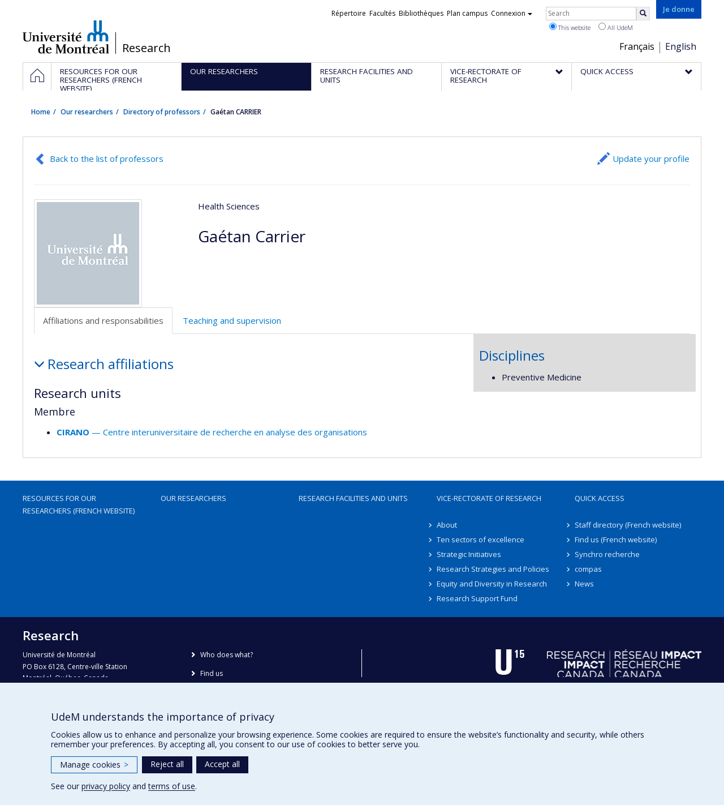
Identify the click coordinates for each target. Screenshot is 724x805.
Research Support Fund (477, 598)
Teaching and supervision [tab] (232, 320)
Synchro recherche (607, 554)
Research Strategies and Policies (493, 569)
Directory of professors (161, 112)
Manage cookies (94, 764)
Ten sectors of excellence (480, 539)
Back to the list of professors (106, 158)
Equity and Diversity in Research (492, 584)
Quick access (599, 498)
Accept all (222, 764)
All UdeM (615, 27)
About (447, 525)
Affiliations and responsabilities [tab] (103, 320)
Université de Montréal (66, 37)
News (584, 584)
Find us (211, 673)
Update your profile (651, 158)
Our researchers (87, 112)
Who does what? (226, 655)
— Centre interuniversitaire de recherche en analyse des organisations (212, 432)
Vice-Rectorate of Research (489, 498)
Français (636, 46)
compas (588, 569)
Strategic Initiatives (469, 554)
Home (40, 112)
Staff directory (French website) (628, 525)
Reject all (167, 764)
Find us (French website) (616, 539)
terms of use (171, 786)
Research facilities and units (353, 498)
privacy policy (105, 786)
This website (570, 27)
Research (146, 48)
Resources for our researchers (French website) (79, 504)
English (680, 46)
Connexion (511, 13)
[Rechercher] (643, 13)
